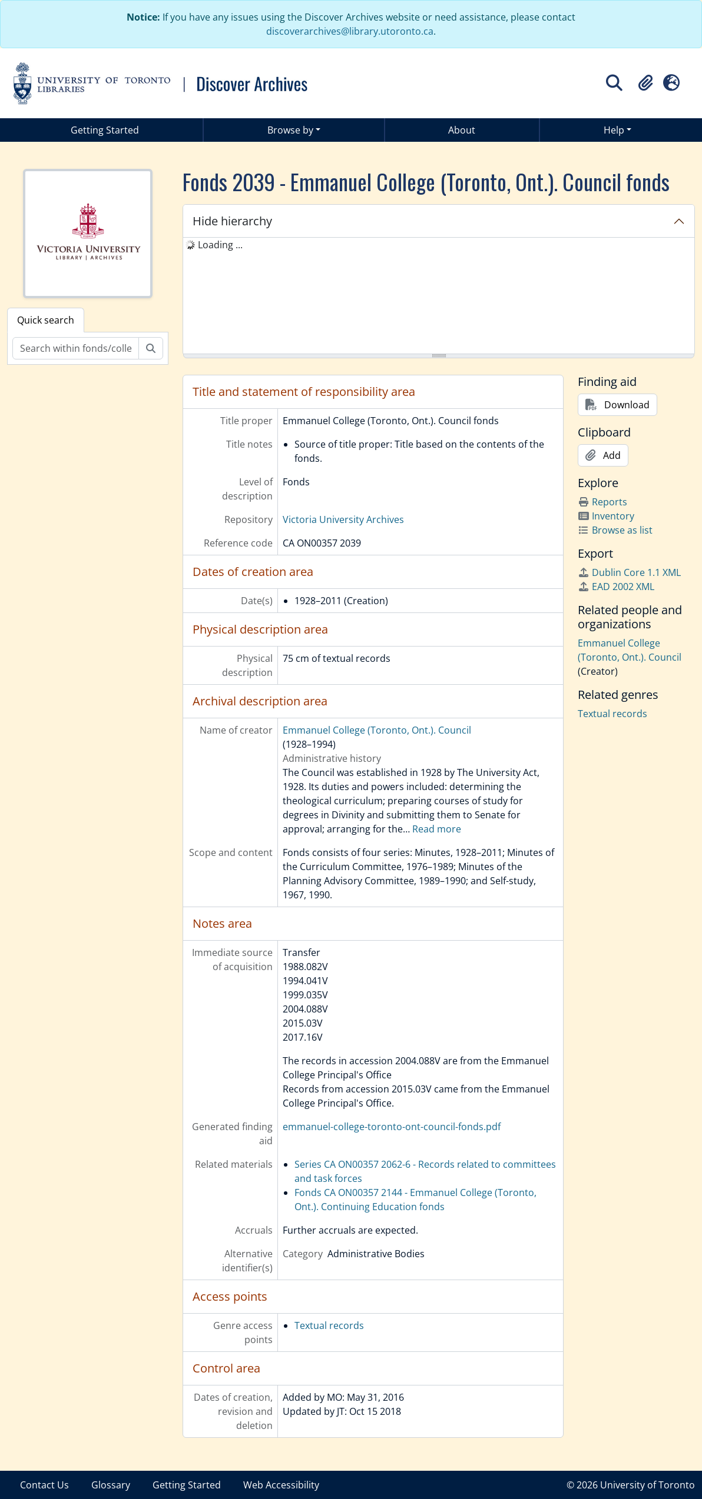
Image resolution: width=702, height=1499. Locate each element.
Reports (602, 501)
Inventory (606, 515)
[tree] (438, 296)
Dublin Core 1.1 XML (629, 572)
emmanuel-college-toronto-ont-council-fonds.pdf (392, 1126)
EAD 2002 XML (616, 586)
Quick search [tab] (45, 320)
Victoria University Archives (343, 519)
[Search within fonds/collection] (75, 348)
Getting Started (105, 130)
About (461, 130)
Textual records (329, 1325)
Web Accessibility (281, 1484)
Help (614, 130)
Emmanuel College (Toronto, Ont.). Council (377, 730)
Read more (436, 828)
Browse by (290, 130)
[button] (645, 83)
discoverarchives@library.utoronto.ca (349, 31)
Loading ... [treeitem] (220, 244)
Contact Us (44, 1484)
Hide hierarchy (232, 221)
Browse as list (615, 530)
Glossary (110, 1484)
